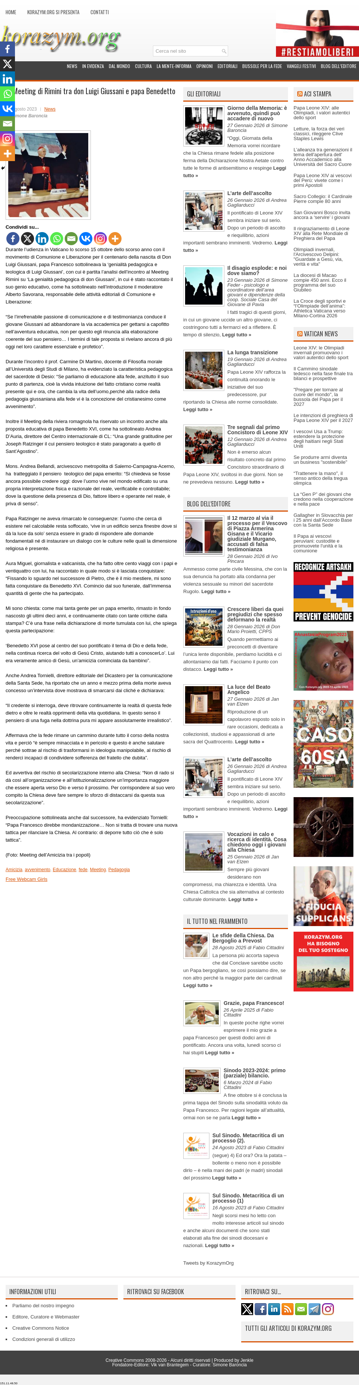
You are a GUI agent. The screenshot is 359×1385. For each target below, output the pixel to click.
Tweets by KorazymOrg (208, 1263)
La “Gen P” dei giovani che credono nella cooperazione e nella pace (323, 499)
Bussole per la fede (262, 66)
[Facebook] (12, 238)
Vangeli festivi (301, 66)
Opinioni (204, 66)
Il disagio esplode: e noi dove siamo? (257, 270)
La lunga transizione (252, 352)
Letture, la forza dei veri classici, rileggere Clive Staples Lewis (319, 133)
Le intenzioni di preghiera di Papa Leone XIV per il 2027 (323, 418)
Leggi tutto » (236, 334)
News (72, 66)
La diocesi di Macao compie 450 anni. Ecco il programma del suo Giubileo (320, 282)
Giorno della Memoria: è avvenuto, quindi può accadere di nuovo (257, 113)
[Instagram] (100, 238)
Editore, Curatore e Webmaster (46, 1317)
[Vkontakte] (85, 238)
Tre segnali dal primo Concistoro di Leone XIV (257, 429)
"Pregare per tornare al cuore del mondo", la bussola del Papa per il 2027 (318, 397)
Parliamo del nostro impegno (43, 1305)
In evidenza (93, 66)
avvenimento (37, 869)
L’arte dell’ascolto (249, 193)
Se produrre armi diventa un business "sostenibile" (320, 459)
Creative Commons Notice (40, 1328)
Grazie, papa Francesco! (254, 1003)
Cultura (143, 66)
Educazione (64, 869)
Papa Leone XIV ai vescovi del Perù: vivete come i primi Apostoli (323, 180)
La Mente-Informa (174, 66)
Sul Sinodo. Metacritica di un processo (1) (248, 1198)
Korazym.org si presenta (53, 12)
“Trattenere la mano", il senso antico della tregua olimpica (321, 478)
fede (83, 869)
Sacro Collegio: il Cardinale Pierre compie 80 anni (323, 199)
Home (11, 12)
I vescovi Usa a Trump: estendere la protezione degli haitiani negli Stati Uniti (319, 439)
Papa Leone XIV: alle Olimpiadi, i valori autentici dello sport (322, 112)
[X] (27, 238)
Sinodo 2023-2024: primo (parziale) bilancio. (255, 1073)
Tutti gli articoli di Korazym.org (288, 1328)
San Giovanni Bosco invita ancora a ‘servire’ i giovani (322, 215)
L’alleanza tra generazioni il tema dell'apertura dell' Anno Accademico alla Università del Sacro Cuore (323, 157)
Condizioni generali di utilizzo (43, 1339)
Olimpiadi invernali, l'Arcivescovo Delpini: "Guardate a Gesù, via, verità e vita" (318, 257)
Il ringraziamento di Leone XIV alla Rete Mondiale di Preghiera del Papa (322, 233)
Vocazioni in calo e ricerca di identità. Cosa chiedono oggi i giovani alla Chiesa (256, 842)
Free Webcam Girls (26, 879)
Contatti (99, 12)
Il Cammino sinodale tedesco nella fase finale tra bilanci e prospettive (323, 373)
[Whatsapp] (56, 238)
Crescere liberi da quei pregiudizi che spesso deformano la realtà (255, 614)
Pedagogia (119, 869)
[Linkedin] (42, 238)
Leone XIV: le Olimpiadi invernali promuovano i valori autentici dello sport (321, 352)
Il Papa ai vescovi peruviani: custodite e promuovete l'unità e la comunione (318, 543)
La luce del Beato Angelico (248, 689)
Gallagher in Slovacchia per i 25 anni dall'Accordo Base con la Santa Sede (323, 520)
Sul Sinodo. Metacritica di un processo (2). (248, 1138)
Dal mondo (119, 66)
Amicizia (14, 869)
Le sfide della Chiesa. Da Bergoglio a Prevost (243, 938)
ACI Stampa (317, 93)
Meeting (98, 869)
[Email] (71, 238)
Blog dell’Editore (338, 66)
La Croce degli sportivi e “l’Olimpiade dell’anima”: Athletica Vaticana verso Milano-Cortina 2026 (320, 308)
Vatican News (321, 333)
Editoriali (227, 66)
